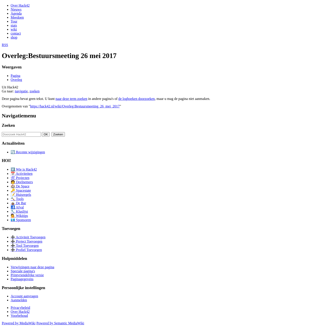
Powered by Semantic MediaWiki (60, 323)
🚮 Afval (17, 207)
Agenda (16, 13)
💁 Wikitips (19, 216)
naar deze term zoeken (71, 99)
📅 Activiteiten (22, 173)
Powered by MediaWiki (18, 323)
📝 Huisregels (21, 195)
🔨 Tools (17, 199)
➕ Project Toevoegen (26, 241)
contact (16, 33)
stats (14, 25)
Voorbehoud (19, 315)
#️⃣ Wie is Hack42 (24, 169)
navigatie (21, 91)
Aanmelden (19, 300)
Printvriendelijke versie (27, 275)
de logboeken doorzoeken (136, 99)
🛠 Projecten (20, 178)
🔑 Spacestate (21, 190)
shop (14, 37)
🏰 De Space (20, 186)
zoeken (34, 91)
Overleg (16, 80)
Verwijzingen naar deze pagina (32, 267)
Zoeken (8, 125)
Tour (14, 21)
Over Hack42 (20, 5)
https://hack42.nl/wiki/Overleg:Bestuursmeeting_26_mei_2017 (75, 106)
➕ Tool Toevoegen (25, 245)
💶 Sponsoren (21, 220)
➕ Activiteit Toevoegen (28, 237)
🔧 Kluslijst (19, 211)
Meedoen (17, 17)
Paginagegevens (22, 279)
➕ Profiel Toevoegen (26, 250)
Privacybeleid (20, 307)
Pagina (15, 76)
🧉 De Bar (18, 203)
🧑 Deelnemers (22, 182)
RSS (5, 45)
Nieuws (16, 9)
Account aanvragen (24, 296)
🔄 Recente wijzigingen (28, 152)
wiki (14, 29)
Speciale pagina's (23, 271)
